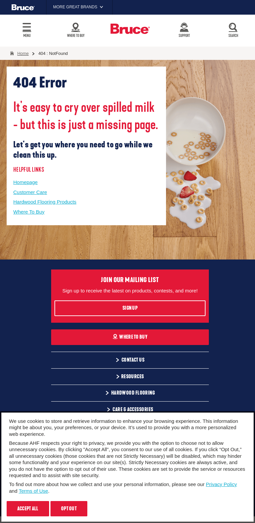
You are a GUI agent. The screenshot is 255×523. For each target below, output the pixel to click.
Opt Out (69, 508)
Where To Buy (28, 212)
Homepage (25, 182)
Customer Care (30, 192)
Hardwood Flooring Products (44, 202)
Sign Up (130, 308)
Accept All (28, 508)
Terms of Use (33, 491)
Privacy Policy (221, 484)
